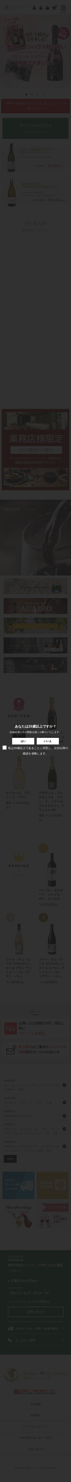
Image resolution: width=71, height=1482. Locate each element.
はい (23, 741)
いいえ (48, 741)
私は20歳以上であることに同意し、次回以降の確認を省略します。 (35, 750)
